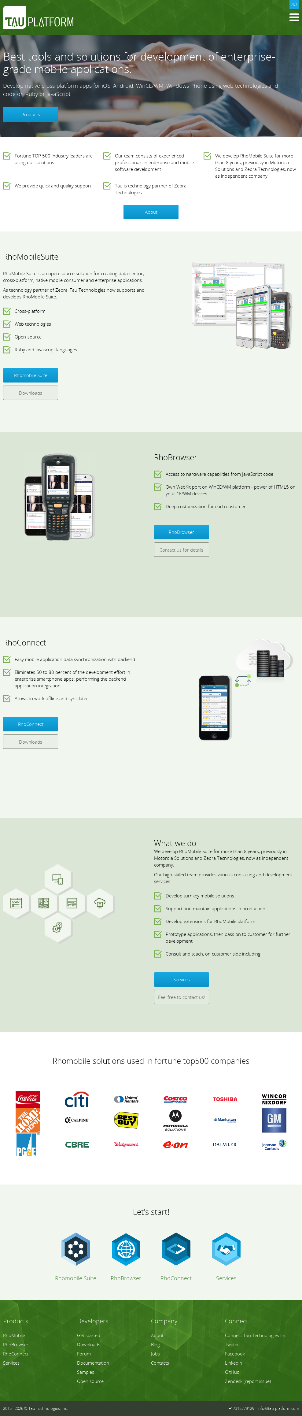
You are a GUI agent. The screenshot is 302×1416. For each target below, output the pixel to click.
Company (164, 1321)
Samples (85, 1372)
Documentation (93, 1363)
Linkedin (233, 1363)
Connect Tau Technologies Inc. (256, 1335)
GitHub (232, 1372)
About (151, 212)
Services (181, 979)
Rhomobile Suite (30, 375)
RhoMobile (14, 1335)
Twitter (232, 1344)
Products (30, 114)
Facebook (235, 1354)
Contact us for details (181, 550)
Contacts (160, 1363)
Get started (88, 1335)
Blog (155, 1344)
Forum (84, 1354)
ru (294, 4)
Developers (92, 1321)
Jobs (155, 1354)
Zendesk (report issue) (248, 1381)
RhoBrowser (181, 532)
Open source (90, 1381)
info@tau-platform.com (278, 1408)
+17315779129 (241, 1408)
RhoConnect (30, 724)
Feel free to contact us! (181, 997)
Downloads (30, 393)
